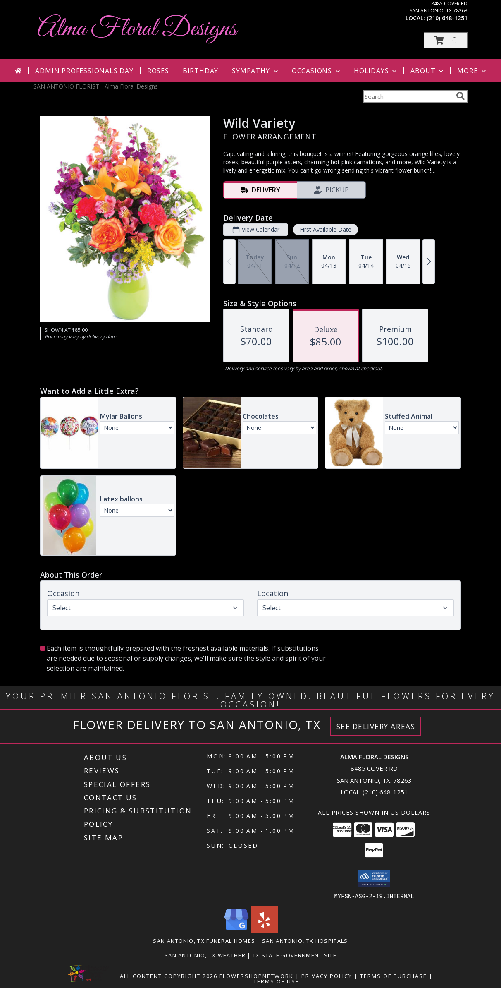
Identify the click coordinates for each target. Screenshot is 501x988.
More (472, 70)
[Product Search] (408, 96)
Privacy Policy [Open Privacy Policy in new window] (326, 975)
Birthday (200, 70)
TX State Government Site (294, 955)
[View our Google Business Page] (236, 930)
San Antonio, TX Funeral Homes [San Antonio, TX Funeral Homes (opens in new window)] (204, 940)
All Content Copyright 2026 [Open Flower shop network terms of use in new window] (168, 975)
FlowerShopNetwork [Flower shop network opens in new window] (256, 975)
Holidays (376, 70)
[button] (446, 40)
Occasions (317, 70)
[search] (460, 96)
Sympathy (255, 70)
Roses (158, 70)
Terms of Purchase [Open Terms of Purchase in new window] (393, 975)
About (427, 70)
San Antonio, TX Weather (205, 955)
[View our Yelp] (264, 930)
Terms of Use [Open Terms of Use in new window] (276, 981)
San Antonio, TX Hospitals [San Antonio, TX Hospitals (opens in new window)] (305, 940)
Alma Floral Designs (137, 29)
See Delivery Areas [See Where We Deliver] (375, 726)
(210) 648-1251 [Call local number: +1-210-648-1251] (447, 18)
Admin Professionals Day (84, 70)
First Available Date (325, 229)
